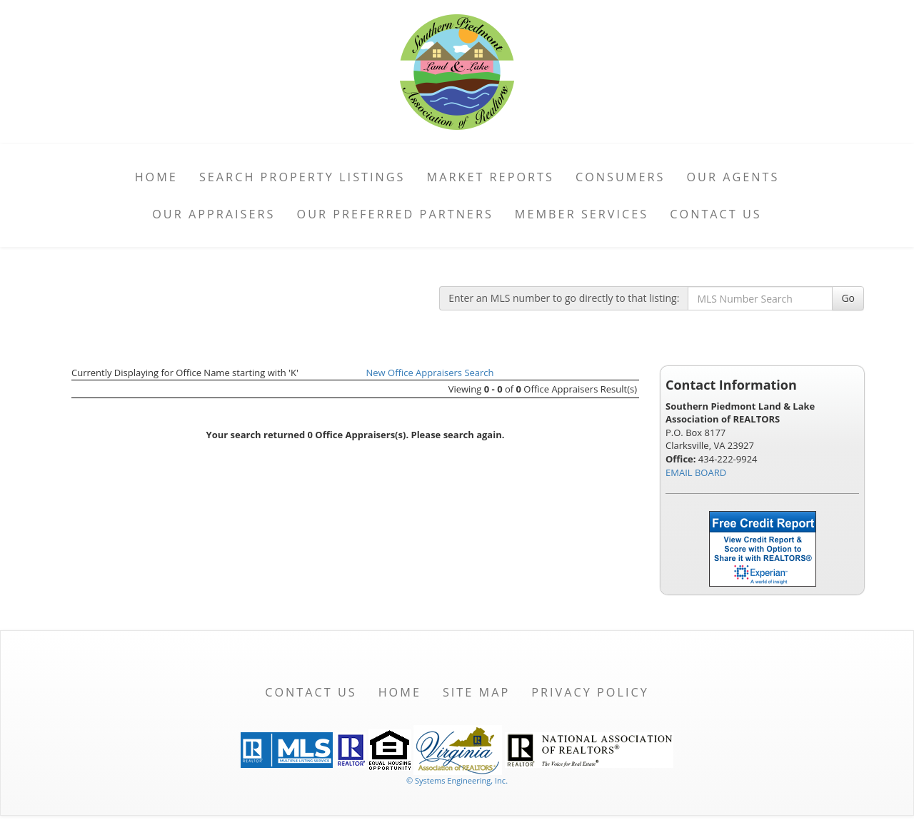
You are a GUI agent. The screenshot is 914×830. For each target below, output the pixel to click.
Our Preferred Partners (395, 214)
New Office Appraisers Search (430, 372)
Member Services (581, 214)
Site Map (476, 692)
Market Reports (490, 177)
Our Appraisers (213, 214)
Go (848, 298)
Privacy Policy (590, 692)
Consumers (620, 177)
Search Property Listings (302, 177)
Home (156, 177)
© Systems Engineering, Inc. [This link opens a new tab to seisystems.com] (457, 780)
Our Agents (732, 177)
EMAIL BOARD (696, 472)
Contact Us (716, 214)
